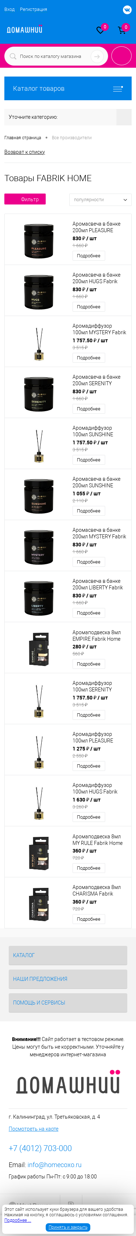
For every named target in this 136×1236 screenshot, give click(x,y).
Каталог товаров (68, 88)
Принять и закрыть (68, 1227)
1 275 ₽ (100, 752)
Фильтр (25, 199)
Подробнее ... (17, 1220)
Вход (9, 9)
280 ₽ (100, 650)
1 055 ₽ (100, 497)
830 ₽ (100, 242)
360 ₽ (100, 854)
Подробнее (88, 255)
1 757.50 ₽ (100, 344)
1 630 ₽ (100, 803)
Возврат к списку (24, 152)
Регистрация (33, 9)
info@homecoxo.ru (55, 1165)
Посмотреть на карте (33, 1129)
